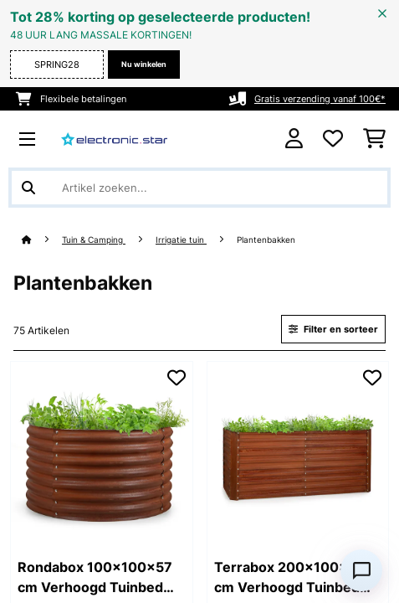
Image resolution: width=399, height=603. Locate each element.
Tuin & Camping (93, 239)
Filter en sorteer (333, 329)
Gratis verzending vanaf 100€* (320, 99)
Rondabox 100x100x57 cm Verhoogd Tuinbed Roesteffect (95, 578)
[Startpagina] (42, 239)
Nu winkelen (143, 64)
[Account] (294, 138)
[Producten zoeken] (199, 188)
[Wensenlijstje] (333, 139)
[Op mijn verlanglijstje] (176, 377)
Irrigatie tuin (181, 239)
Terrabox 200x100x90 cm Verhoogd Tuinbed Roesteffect (290, 578)
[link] (101, 453)
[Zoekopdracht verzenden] (28, 188)
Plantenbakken (267, 239)
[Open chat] (361, 570)
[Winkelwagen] (374, 139)
